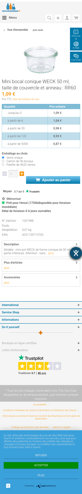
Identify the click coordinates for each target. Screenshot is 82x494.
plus (51, 253)
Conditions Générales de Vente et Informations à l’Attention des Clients (40, 410)
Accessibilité (39, 404)
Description (11, 244)
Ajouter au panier (53, 180)
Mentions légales (62, 427)
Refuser (41, 455)
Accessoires (12, 277)
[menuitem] (9, 17)
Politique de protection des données (30, 427)
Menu (9, 17)
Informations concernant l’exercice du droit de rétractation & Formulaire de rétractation (41, 417)
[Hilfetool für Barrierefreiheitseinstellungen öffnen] (76, 253)
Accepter (41, 465)
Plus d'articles (13, 262)
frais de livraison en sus (26, 99)
